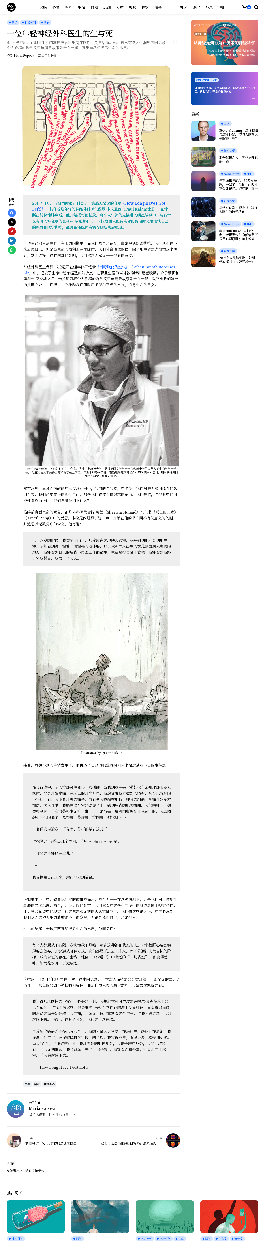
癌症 (37, 1084)
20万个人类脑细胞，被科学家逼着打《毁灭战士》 (237, 260)
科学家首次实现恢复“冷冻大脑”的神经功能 (238, 210)
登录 (41, 1170)
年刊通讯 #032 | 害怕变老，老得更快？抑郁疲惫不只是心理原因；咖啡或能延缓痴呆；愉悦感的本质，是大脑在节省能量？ (238, 235)
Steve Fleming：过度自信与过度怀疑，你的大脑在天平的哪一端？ (238, 134)
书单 (27, 1084)
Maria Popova (24, 55)
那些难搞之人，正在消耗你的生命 (238, 159)
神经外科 (49, 1084)
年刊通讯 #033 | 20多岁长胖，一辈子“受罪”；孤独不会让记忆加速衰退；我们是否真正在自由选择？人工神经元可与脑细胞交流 (238, 185)
